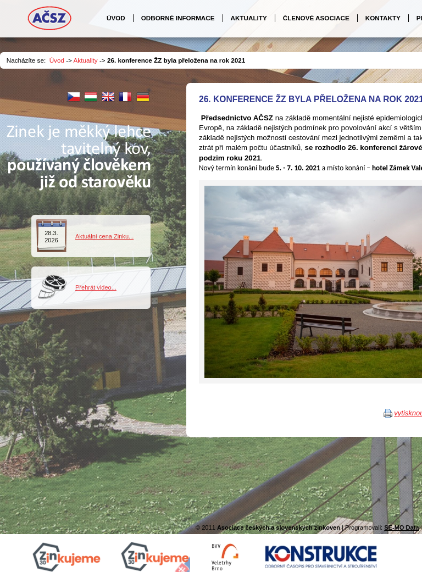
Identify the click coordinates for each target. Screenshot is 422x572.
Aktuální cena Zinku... (104, 236)
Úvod (56, 60)
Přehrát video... (95, 287)
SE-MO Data (401, 527)
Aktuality (86, 60)
